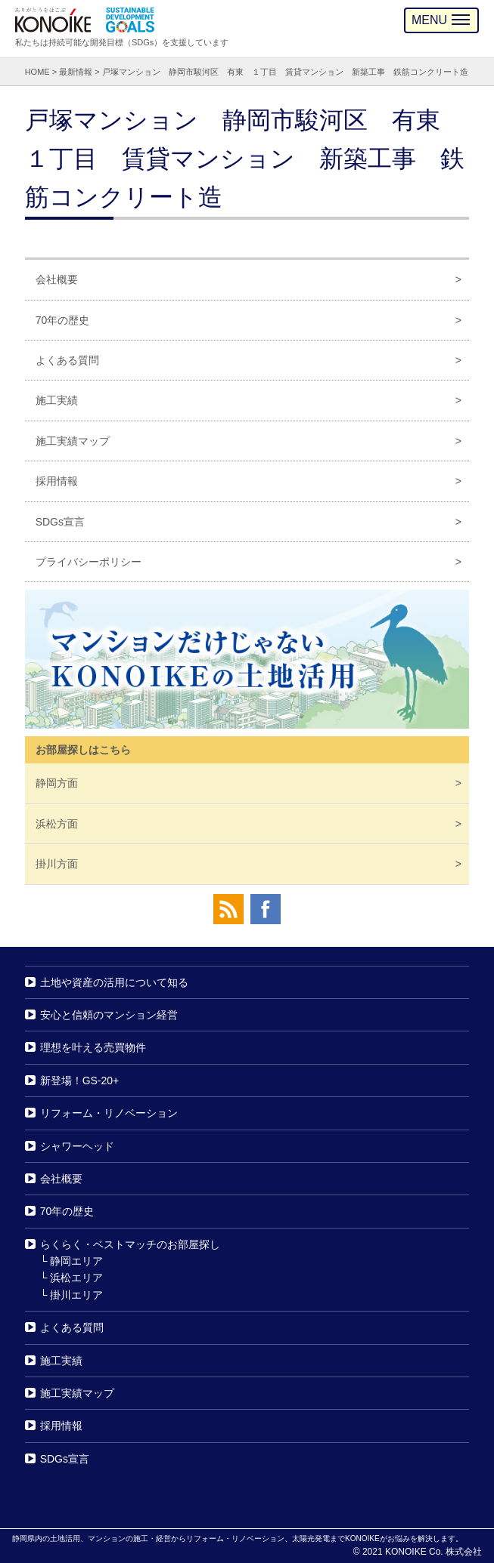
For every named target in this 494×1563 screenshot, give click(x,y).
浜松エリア (76, 1278)
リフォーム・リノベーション (109, 1113)
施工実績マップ (73, 441)
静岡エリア (76, 1261)
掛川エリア (76, 1295)
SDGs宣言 (60, 522)
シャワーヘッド (77, 1146)
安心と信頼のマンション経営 (109, 1015)
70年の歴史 (63, 320)
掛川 (57, 864)
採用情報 (57, 481)
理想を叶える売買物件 (93, 1047)
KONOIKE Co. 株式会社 (433, 1551)
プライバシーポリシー (88, 562)
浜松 (57, 824)
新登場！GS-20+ (80, 1080)
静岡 (57, 783)
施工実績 (57, 400)
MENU (441, 20)
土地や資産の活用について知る (114, 982)
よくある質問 (67, 360)
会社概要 (57, 279)
